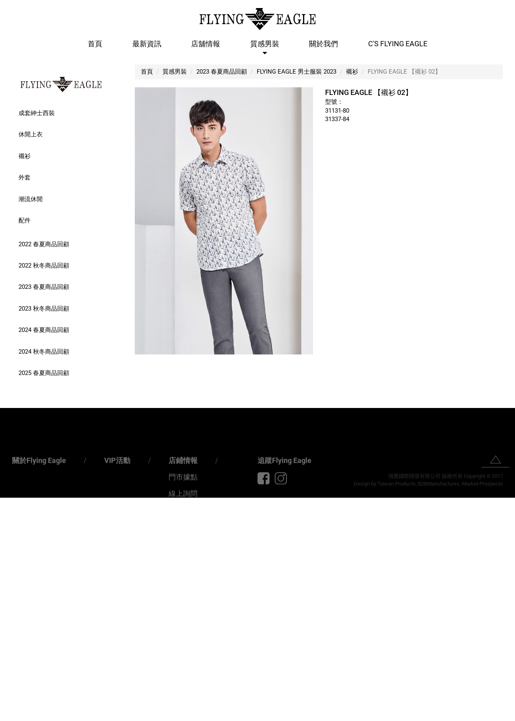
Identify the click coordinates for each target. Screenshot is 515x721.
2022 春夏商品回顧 (44, 244)
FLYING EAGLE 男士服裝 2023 (296, 71)
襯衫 (25, 156)
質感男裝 (264, 43)
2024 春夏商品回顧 (44, 330)
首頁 (95, 43)
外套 (25, 177)
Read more (17, 579)
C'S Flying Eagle (397, 43)
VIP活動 (117, 478)
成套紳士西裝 (37, 113)
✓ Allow (11, 518)
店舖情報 (205, 43)
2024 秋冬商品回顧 (44, 351)
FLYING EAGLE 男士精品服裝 (61, 84)
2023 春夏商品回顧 (44, 286)
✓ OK (219, 716)
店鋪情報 (183, 478)
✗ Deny (10, 527)
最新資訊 (146, 43)
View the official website (69, 579)
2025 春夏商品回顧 (44, 373)
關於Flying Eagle (39, 478)
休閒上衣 (31, 134)
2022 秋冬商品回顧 (44, 265)
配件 (25, 220)
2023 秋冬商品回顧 (44, 308)
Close (8, 501)
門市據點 (183, 494)
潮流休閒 (31, 199)
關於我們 (323, 43)
